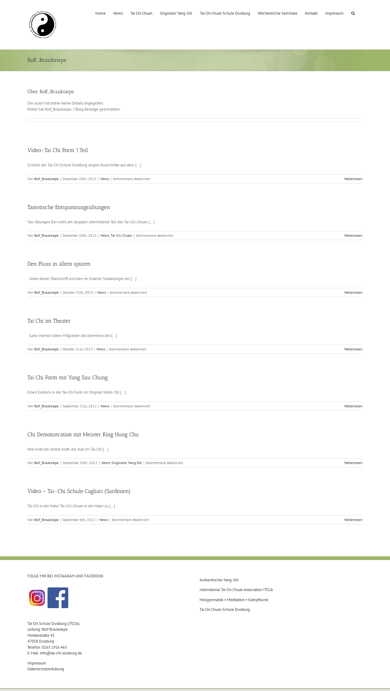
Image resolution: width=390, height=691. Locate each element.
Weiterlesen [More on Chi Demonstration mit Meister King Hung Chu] (353, 462)
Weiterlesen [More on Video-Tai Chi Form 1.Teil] (353, 178)
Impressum (36, 663)
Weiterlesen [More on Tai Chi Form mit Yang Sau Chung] (353, 406)
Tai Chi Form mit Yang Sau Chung (67, 377)
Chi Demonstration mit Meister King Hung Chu (83, 434)
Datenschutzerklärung (45, 669)
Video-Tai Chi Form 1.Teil (57, 150)
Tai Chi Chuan (121, 235)
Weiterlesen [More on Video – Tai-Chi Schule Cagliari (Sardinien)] (353, 519)
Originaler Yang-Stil (127, 462)
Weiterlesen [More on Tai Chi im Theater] (353, 349)
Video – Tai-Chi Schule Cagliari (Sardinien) (79, 491)
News (105, 178)
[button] (353, 13)
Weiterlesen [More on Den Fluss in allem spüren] (353, 292)
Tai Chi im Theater (49, 320)
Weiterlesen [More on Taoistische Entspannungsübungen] (353, 235)
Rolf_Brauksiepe (46, 178)
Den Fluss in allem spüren (58, 263)
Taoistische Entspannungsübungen (68, 207)
